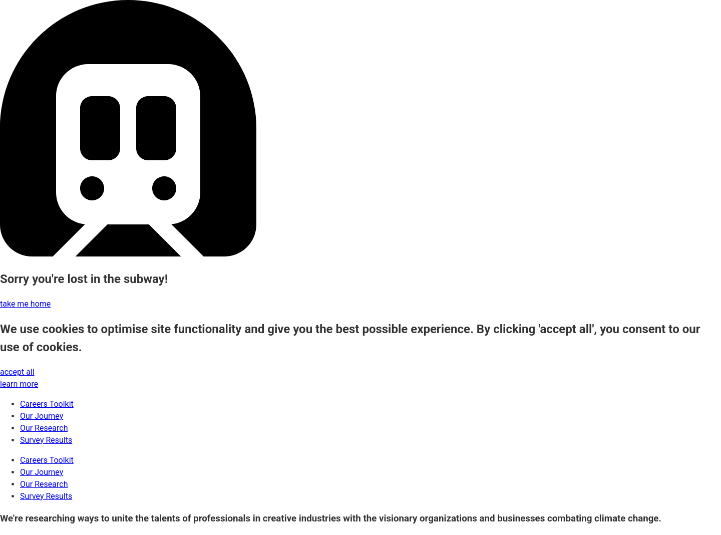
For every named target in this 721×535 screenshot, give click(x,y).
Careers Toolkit (47, 404)
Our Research (44, 428)
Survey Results (46, 440)
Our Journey (41, 416)
